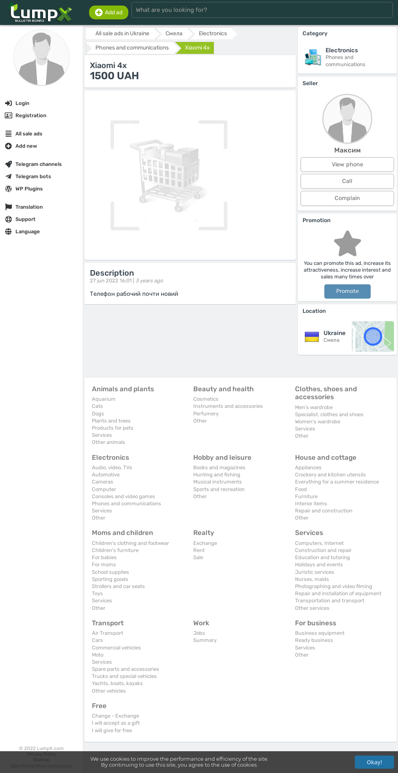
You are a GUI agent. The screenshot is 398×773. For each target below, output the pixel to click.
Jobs (199, 633)
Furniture (306, 496)
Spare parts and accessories (125, 669)
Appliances (308, 467)
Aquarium (104, 399)
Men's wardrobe (314, 407)
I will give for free (112, 730)
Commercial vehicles (116, 648)
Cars (97, 640)
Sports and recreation (219, 489)
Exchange (205, 543)
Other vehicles (109, 691)
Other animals (108, 442)
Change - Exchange (115, 716)
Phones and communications (126, 503)
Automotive (106, 475)
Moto (97, 655)
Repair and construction (323, 511)
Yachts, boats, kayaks (117, 683)
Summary (205, 640)
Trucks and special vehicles (124, 676)
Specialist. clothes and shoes (329, 414)
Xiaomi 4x (197, 47)
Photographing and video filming (333, 586)
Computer (104, 489)
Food (301, 489)
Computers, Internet (319, 543)
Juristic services (314, 572)
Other (200, 421)
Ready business (314, 640)
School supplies (110, 572)
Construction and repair (323, 550)
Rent (199, 550)
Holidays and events (319, 564)
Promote (347, 291)
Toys (97, 593)
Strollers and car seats (118, 586)
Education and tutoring (322, 557)
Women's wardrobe (317, 422)
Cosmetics (206, 399)
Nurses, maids (312, 579)
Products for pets (112, 428)
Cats (97, 406)
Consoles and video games (123, 496)
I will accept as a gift (116, 723)
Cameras (102, 482)
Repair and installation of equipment (338, 593)
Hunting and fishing (216, 475)
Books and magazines (219, 467)
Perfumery (206, 414)
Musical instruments (217, 482)
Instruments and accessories (228, 406)
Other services (312, 608)
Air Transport (107, 633)
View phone (347, 164)
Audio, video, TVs (112, 467)
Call (347, 181)
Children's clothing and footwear (130, 543)
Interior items (311, 503)
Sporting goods (110, 579)
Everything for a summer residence (337, 482)
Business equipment (320, 633)
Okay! (374, 762)
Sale (198, 557)
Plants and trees (111, 421)
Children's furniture (115, 550)
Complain (347, 198)
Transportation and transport (329, 601)
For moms (104, 564)
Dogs (98, 414)
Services (102, 435)
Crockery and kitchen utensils (330, 475)
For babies (104, 557)
